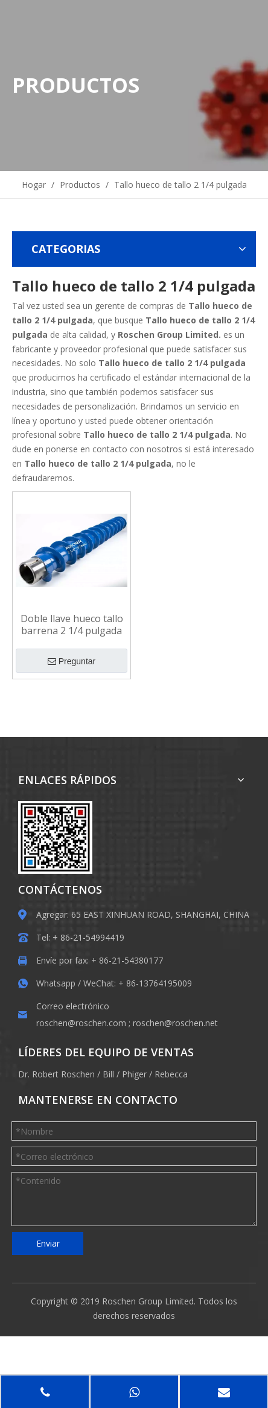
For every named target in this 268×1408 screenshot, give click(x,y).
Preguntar (71, 661)
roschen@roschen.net (175, 1023)
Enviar (48, 1243)
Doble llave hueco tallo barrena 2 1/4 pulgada (72, 624)
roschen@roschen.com (81, 1023)
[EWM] (55, 837)
